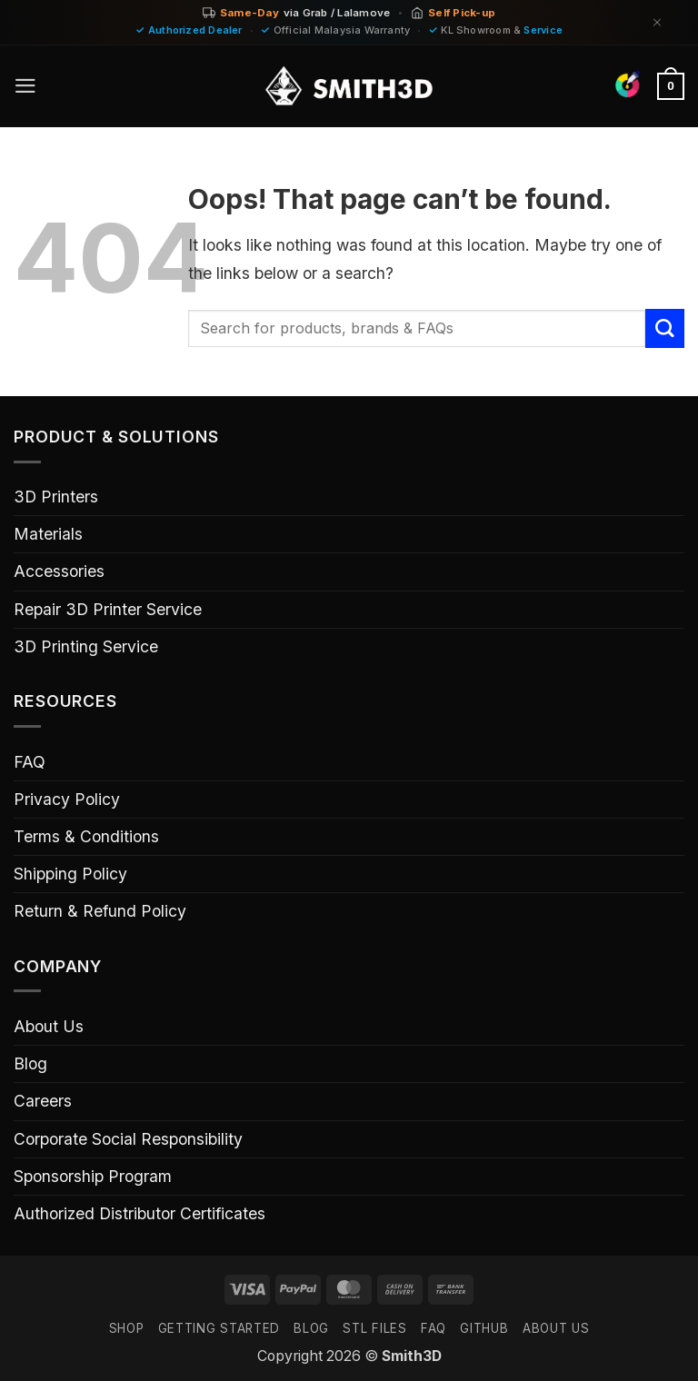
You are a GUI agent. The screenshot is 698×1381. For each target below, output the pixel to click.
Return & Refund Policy (100, 910)
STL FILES (374, 1328)
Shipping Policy (70, 873)
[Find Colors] (627, 83)
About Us (49, 1026)
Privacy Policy (67, 799)
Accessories (59, 571)
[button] (26, 86)
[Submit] (664, 328)
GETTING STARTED (219, 1328)
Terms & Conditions (86, 836)
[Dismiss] (657, 22)
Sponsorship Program (93, 1176)
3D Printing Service (86, 646)
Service (543, 30)
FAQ (29, 761)
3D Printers (56, 496)
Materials (48, 533)
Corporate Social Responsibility (128, 1138)
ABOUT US (556, 1328)
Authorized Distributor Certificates (139, 1213)
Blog (30, 1063)
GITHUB (484, 1328)
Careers (43, 1100)
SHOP (127, 1328)
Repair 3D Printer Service (108, 609)
